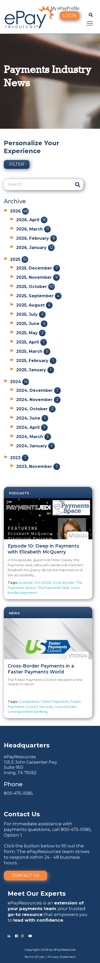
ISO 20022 (42, 582)
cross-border (64, 582)
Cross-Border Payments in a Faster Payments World (41, 668)
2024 (19, 381)
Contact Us (25, 875)
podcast (26, 582)
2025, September (39, 295)
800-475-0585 (18, 793)
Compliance (29, 701)
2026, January (35, 247)
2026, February (36, 238)
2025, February (36, 360)
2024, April (32, 427)
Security (46, 707)
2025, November (38, 277)
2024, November (38, 399)
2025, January (35, 369)
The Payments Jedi (53, 588)
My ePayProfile (65, 8)
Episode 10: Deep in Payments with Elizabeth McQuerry (43, 548)
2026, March (33, 229)
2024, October (36, 408)
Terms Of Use (34, 957)
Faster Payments (55, 701)
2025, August (34, 305)
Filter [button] (16, 164)
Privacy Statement (62, 957)
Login (69, 15)
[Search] (38, 184)
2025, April (31, 342)
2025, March (33, 351)
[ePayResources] (29, 16)
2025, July (31, 314)
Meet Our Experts (37, 893)
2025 (19, 259)
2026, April (31, 219)
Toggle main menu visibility (90, 22)
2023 (19, 457)
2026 (19, 211)
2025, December (38, 268)
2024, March (33, 436)
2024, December (38, 390)
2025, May (31, 332)
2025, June (31, 323)
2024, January (35, 445)
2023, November (38, 466)
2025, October (35, 286)
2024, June (32, 418)
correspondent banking (27, 711)
